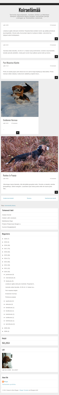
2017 (6, 248)
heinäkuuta (9, 307)
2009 (6, 328)
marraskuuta (10, 278)
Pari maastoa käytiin (11, 62)
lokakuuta (9, 281)
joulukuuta (9, 274)
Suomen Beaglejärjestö (9, 227)
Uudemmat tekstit (8, 198)
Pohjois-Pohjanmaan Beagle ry (11, 224)
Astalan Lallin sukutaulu (9, 218)
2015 (6, 255)
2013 (6, 262)
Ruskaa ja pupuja (9, 175)
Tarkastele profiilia (9, 384)
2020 (6, 238)
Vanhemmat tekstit (50, 198)
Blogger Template (24, 390)
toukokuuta (9, 314)
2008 (6, 331)
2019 (6, 242)
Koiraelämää (29, 9)
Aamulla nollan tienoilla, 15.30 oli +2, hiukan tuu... (20, 287)
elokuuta (8, 304)
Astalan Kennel (6, 215)
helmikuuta (9, 321)
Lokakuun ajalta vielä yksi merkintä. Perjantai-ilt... (20, 284)
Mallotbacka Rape (7, 221)
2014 (6, 258)
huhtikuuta (9, 317)
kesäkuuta (9, 311)
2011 (6, 268)
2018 (6, 245)
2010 (6, 271)
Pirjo (6, 381)
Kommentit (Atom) (10, 205)
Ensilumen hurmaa (10, 120)
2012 (6, 265)
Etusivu (29, 198)
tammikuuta (9, 324)
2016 (6, 252)
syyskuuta (9, 301)
